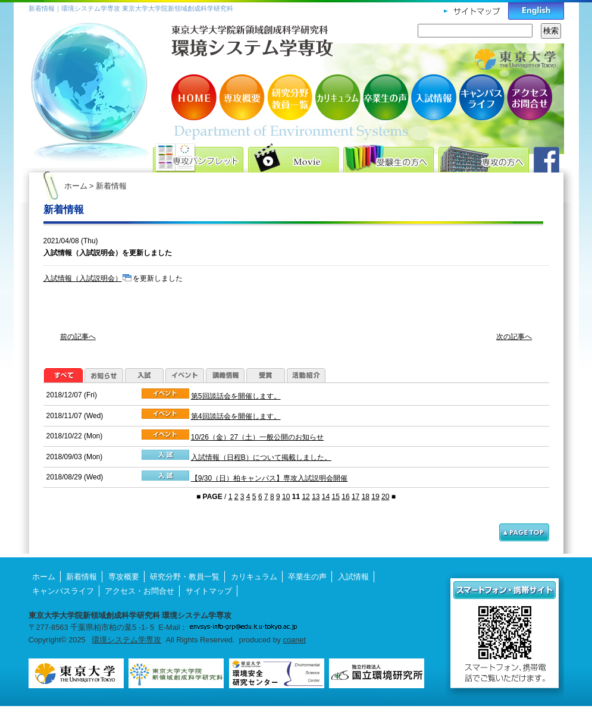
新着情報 (81, 576)
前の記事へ (78, 337)
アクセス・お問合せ (528, 97)
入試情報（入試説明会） (82, 278)
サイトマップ (209, 590)
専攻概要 (243, 97)
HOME (195, 97)
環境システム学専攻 (126, 639)
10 (286, 497)
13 (316, 497)
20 (385, 497)
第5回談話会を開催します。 (236, 396)
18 (365, 497)
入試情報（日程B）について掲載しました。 (261, 457)
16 (345, 497)
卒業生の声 (385, 97)
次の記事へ (514, 337)
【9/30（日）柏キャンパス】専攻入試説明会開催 (269, 478)
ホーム (75, 185)
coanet (294, 639)
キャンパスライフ (481, 97)
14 (326, 497)
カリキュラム (338, 97)
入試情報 (433, 97)
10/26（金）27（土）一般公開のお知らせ (257, 437)
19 (375, 497)
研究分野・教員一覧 (290, 97)
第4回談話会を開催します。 (236, 416)
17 (355, 497)
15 (336, 497)
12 (305, 497)
